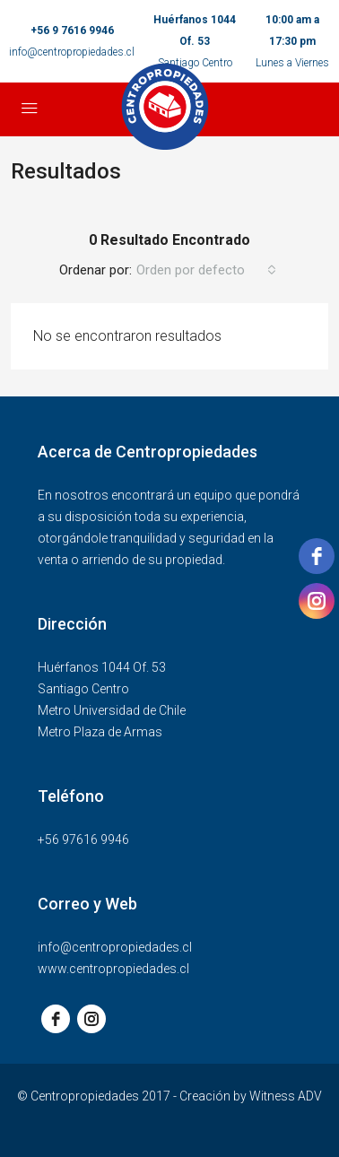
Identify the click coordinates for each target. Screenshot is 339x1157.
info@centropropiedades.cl (72, 52)
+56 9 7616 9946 (72, 30)
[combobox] (206, 270)
